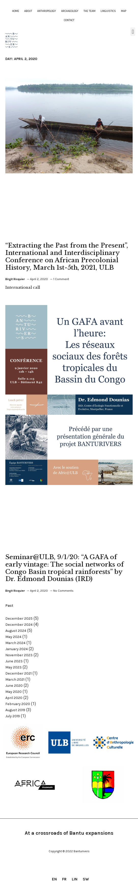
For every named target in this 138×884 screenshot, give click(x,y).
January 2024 (16, 649)
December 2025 (19, 618)
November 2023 (19, 655)
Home (15, 11)
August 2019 (15, 710)
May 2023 (13, 667)
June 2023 (14, 661)
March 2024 (15, 643)
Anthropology (46, 11)
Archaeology (69, 11)
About (28, 11)
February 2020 (17, 704)
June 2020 (14, 685)
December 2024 (19, 624)
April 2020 (13, 698)
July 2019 (12, 716)
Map (123, 11)
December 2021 (18, 673)
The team (89, 11)
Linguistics (108, 11)
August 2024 (15, 631)
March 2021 (14, 679)
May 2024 (13, 637)
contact (69, 20)
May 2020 (13, 692)
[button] (132, 31)
